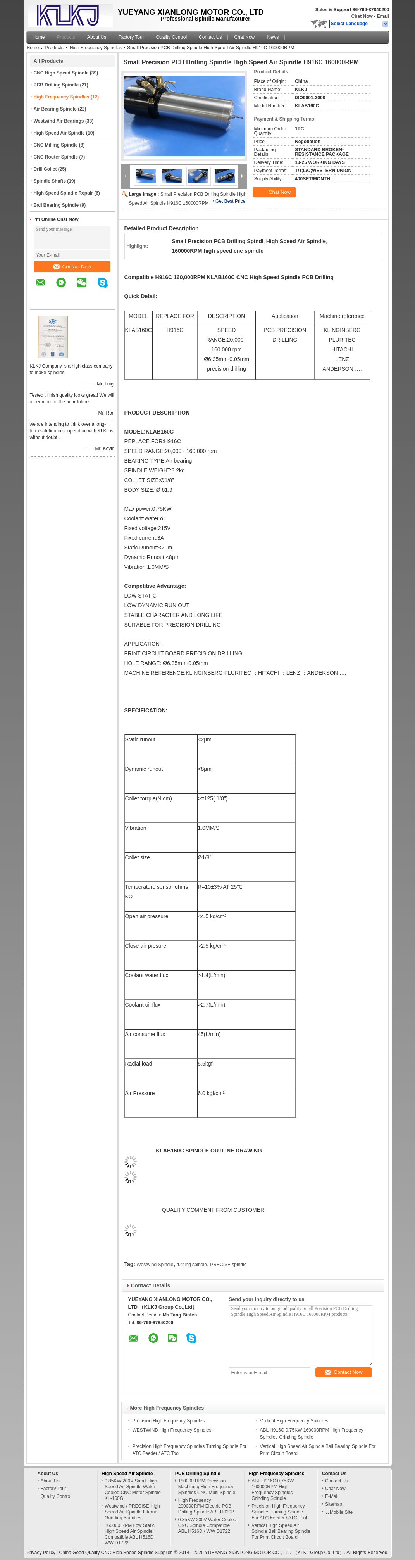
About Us (96, 37)
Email (383, 16)
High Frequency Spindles (96, 47)
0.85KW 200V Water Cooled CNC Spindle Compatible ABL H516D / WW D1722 (207, 1525)
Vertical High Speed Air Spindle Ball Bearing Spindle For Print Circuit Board (280, 1531)
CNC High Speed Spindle (61, 73)
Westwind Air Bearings (59, 121)
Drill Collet (45, 169)
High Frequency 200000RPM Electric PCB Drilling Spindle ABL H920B (206, 1506)
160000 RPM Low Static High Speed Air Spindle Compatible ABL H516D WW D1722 (130, 1534)
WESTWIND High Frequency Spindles (172, 1430)
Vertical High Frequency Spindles (294, 1421)
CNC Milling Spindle (56, 145)
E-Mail (331, 1496)
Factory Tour (131, 37)
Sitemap (333, 1504)
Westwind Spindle (154, 1264)
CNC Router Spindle (56, 157)
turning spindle (192, 1264)
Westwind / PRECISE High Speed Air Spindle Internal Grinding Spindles (132, 1511)
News (273, 37)
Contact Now (72, 267)
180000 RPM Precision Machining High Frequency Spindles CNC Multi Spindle (206, 1486)
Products (66, 37)
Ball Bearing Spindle (56, 205)
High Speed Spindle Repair (63, 193)
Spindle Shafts (50, 181)
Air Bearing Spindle (55, 109)
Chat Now (361, 16)
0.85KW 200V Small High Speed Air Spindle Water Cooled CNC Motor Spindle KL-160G (133, 1489)
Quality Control (171, 37)
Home (39, 37)
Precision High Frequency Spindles (169, 1421)
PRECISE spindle (228, 1264)
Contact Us (210, 37)
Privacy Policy (40, 1552)
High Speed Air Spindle (59, 133)
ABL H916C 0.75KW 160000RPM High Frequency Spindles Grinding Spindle (272, 1489)
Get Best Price (230, 201)
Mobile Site (339, 1512)
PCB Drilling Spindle (56, 85)
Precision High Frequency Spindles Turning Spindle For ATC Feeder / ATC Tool (279, 1511)
